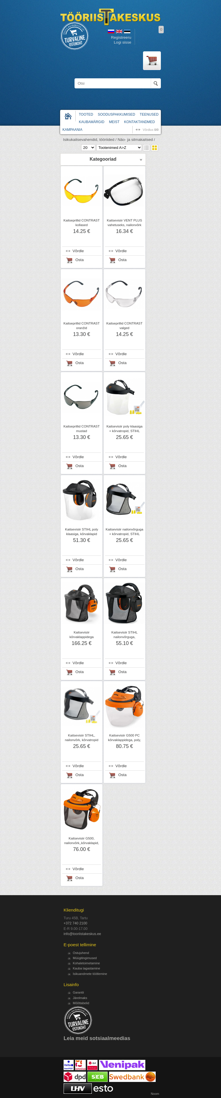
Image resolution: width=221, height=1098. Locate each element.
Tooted (86, 114)
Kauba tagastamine (86, 968)
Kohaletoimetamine (86, 963)
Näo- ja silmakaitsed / (136, 139)
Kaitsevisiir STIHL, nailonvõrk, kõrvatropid (81, 738)
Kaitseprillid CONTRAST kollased (82, 223)
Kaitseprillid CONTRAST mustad (82, 429)
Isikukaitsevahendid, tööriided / (90, 139)
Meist (114, 122)
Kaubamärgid (91, 122)
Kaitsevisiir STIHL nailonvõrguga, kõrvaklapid (124, 637)
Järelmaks (80, 998)
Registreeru (121, 37)
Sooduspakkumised (116, 114)
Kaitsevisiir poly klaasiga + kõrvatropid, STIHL (124, 429)
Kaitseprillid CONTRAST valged (124, 326)
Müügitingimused (85, 958)
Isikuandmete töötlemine (90, 973)
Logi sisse (122, 42)
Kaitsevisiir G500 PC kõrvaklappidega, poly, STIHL (124, 740)
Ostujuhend (81, 953)
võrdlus (151, 129)
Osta (79, 260)
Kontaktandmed (139, 122)
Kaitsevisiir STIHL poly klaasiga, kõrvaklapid (81, 532)
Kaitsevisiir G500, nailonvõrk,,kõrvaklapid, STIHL (81, 843)
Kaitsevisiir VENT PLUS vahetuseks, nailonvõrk (124, 223)
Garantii (78, 992)
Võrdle (78, 251)
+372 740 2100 (75, 923)
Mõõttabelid (81, 1003)
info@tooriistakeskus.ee (82, 934)
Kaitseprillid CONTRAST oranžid (82, 326)
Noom (155, 1093)
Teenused (149, 114)
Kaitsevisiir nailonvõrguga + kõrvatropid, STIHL (124, 532)
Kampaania (72, 130)
